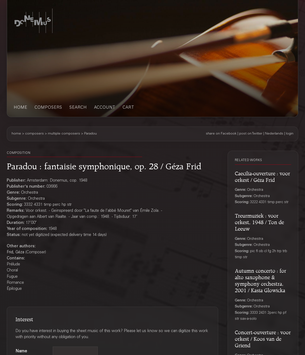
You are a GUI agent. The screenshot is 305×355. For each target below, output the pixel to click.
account (104, 108)
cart (128, 108)
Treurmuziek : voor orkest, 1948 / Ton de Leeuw (259, 221)
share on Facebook (221, 133)
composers (48, 108)
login (289, 133)
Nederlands (274, 133)
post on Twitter (250, 133)
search (78, 108)
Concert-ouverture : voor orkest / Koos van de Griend (263, 338)
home (20, 108)
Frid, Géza (15, 252)
